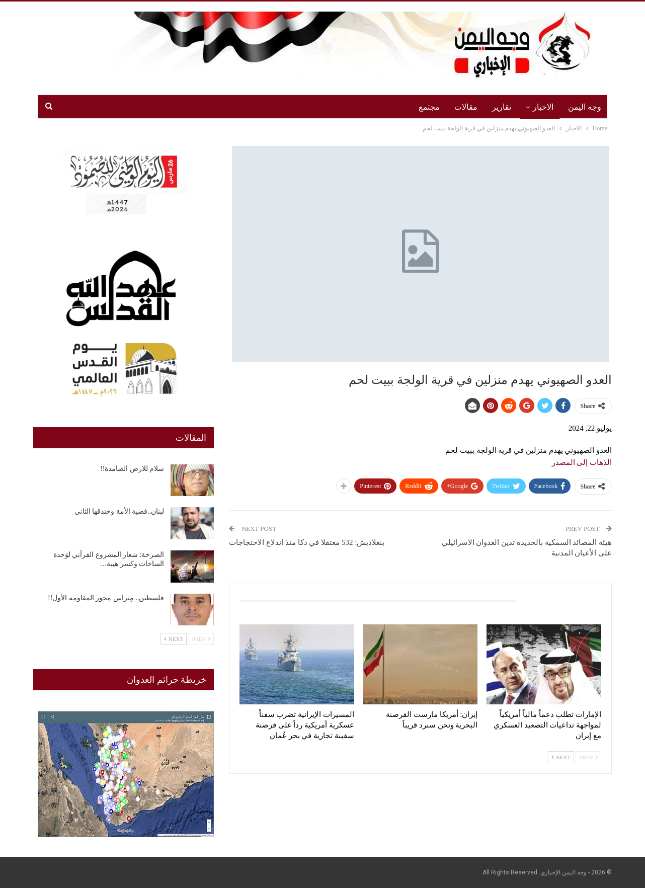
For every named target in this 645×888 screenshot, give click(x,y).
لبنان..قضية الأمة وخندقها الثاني (119, 511)
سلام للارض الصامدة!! (132, 468)
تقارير (501, 107)
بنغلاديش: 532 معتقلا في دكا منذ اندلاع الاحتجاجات (306, 542)
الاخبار (543, 107)
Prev (588, 757)
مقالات (465, 107)
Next (561, 757)
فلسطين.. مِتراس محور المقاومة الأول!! (106, 598)
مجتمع (429, 107)
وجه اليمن (584, 107)
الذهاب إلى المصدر (582, 462)
